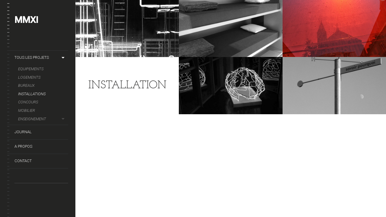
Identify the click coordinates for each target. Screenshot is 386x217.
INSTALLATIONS (32, 94)
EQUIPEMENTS (30, 69)
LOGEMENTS (29, 77)
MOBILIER (26, 110)
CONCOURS (28, 102)
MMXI (26, 19)
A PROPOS (23, 146)
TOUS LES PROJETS (31, 57)
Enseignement (32, 119)
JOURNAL (23, 132)
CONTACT (23, 161)
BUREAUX (26, 85)
